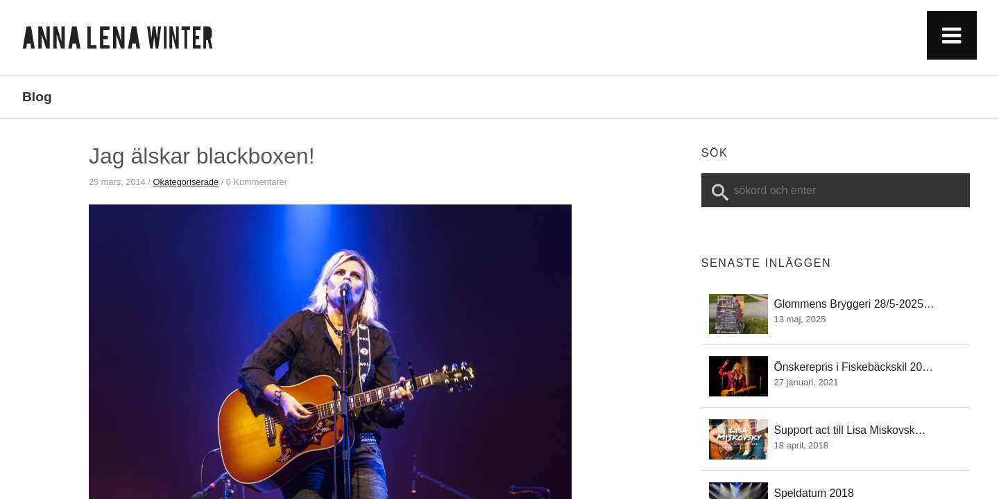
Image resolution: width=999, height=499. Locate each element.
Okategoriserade (186, 182)
